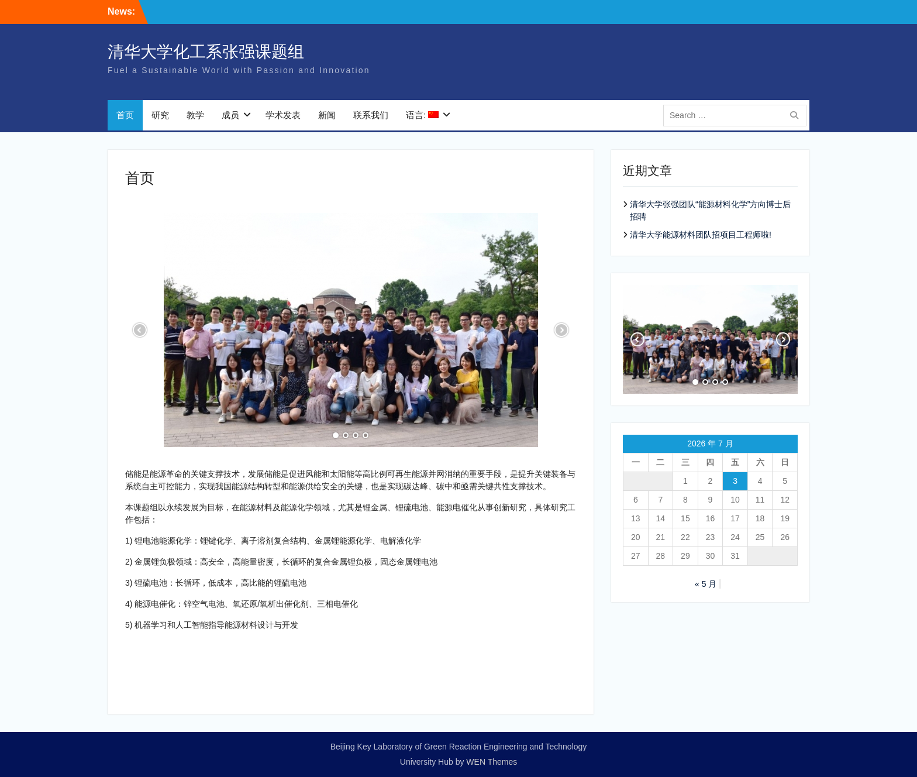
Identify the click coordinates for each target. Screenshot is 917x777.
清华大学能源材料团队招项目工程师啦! (700, 234)
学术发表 (283, 117)
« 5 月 (705, 584)
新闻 (327, 117)
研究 (160, 117)
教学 (195, 117)
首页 (125, 117)
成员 (230, 117)
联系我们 (370, 117)
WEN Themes (491, 761)
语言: (422, 117)
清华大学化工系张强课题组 (206, 53)
